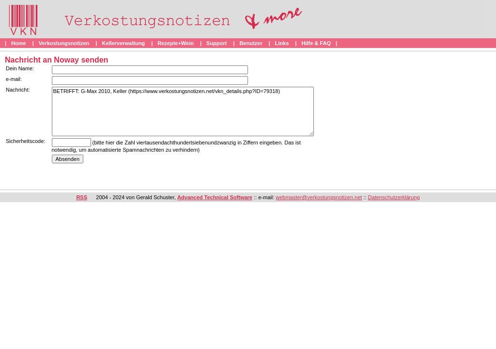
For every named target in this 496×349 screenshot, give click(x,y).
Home (18, 43)
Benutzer (250, 43)
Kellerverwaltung (123, 43)
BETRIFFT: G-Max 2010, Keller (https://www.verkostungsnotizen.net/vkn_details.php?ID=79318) (183, 111)
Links (282, 43)
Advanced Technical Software (214, 197)
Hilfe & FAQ (316, 43)
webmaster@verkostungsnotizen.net (319, 197)
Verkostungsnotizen (64, 43)
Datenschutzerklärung (394, 197)
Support (216, 43)
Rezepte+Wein (175, 43)
